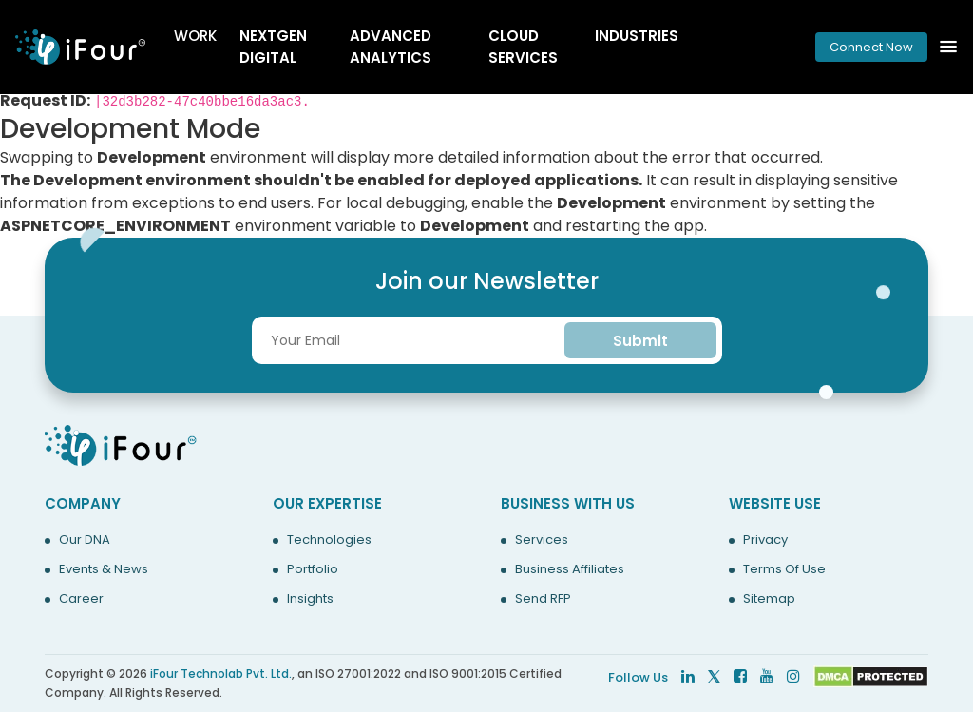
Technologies (329, 540)
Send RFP (543, 598)
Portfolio (312, 569)
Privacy (765, 540)
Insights (310, 598)
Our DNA (84, 540)
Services (541, 540)
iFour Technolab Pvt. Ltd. (221, 673)
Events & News (103, 569)
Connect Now (871, 47)
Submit (640, 341)
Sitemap (769, 598)
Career (81, 598)
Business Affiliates (569, 569)
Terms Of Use (784, 569)
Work (195, 36)
